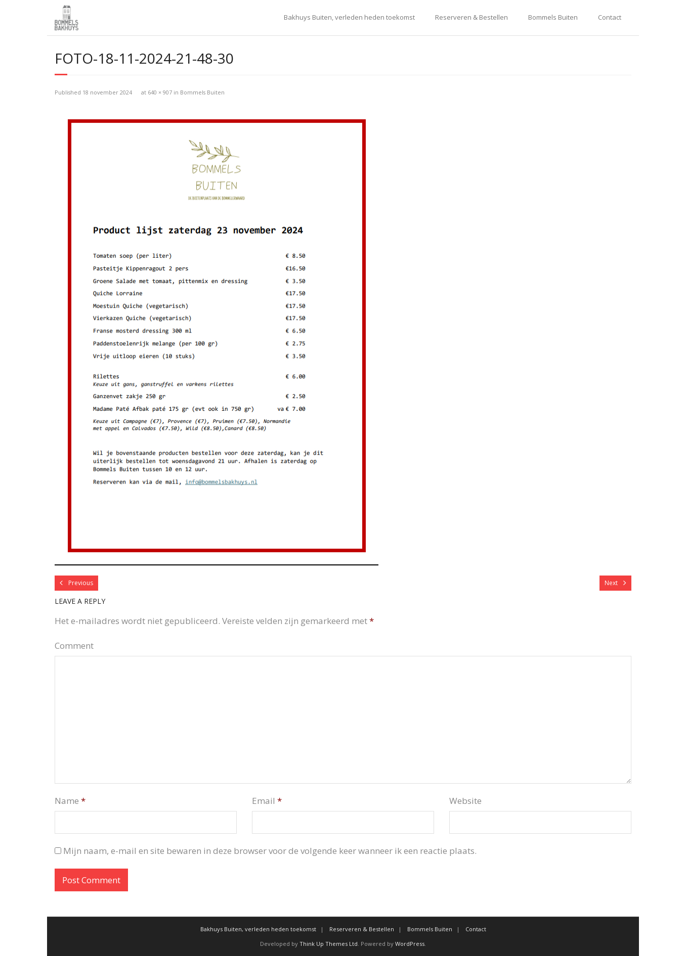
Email (267, 800)
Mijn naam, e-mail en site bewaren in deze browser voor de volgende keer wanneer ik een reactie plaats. (270, 850)
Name (70, 800)
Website (465, 800)
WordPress (409, 943)
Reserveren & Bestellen (471, 17)
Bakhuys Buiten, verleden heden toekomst (349, 17)
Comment (74, 645)
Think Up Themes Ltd (328, 943)
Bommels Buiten (553, 17)
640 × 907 (160, 92)
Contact (609, 17)
